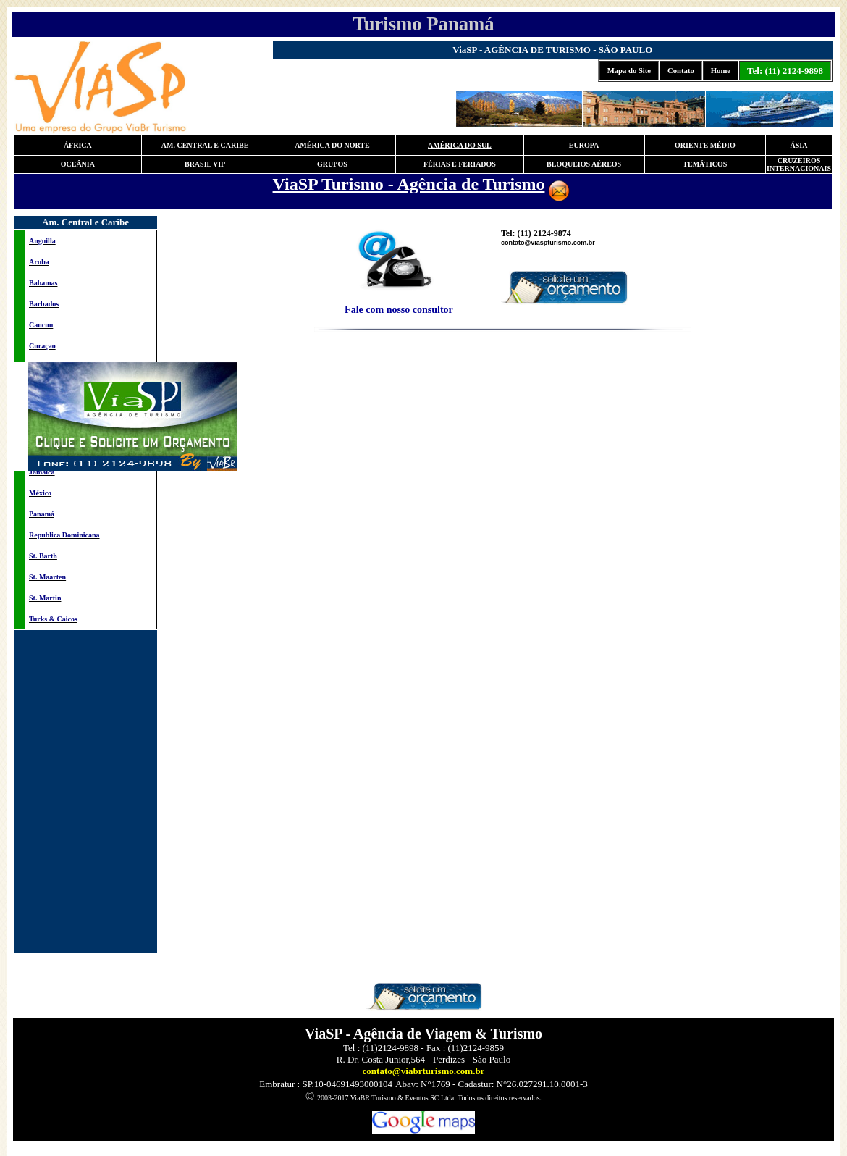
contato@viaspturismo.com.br (548, 242)
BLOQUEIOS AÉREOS (584, 164)
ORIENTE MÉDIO (705, 145)
